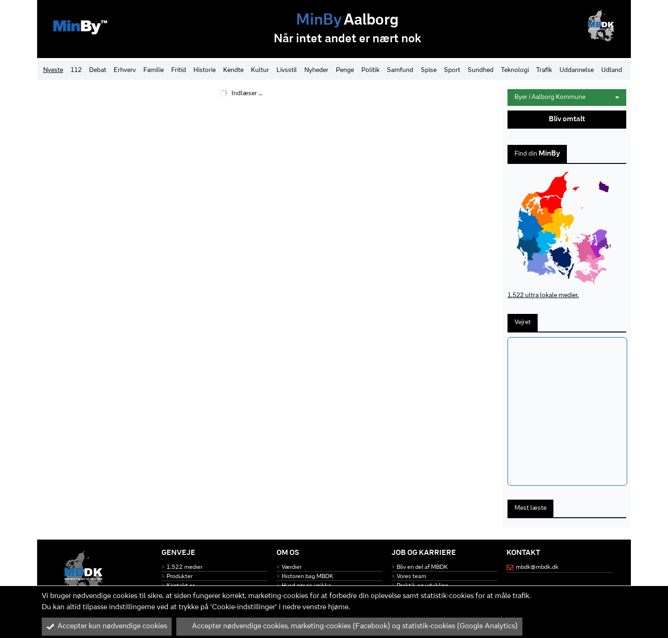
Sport (452, 70)
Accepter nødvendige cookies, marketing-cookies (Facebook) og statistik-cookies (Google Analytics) (349, 626)
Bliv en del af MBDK (422, 567)
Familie (153, 70)
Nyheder (316, 70)
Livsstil (286, 70)
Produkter (180, 576)
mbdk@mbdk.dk (537, 567)
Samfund (400, 70)
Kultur (260, 70)
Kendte (233, 70)
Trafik (544, 70)
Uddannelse (576, 70)
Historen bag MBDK (307, 576)
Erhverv (125, 70)
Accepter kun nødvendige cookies (106, 626)
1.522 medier (184, 567)
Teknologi (515, 70)
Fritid (178, 70)
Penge (345, 70)
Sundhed (481, 70)
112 (76, 70)
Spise (429, 70)
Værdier (292, 567)
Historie (204, 70)
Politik (370, 70)
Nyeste (53, 70)
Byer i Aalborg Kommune (566, 97)
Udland (611, 70)
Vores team (411, 576)
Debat (97, 70)
